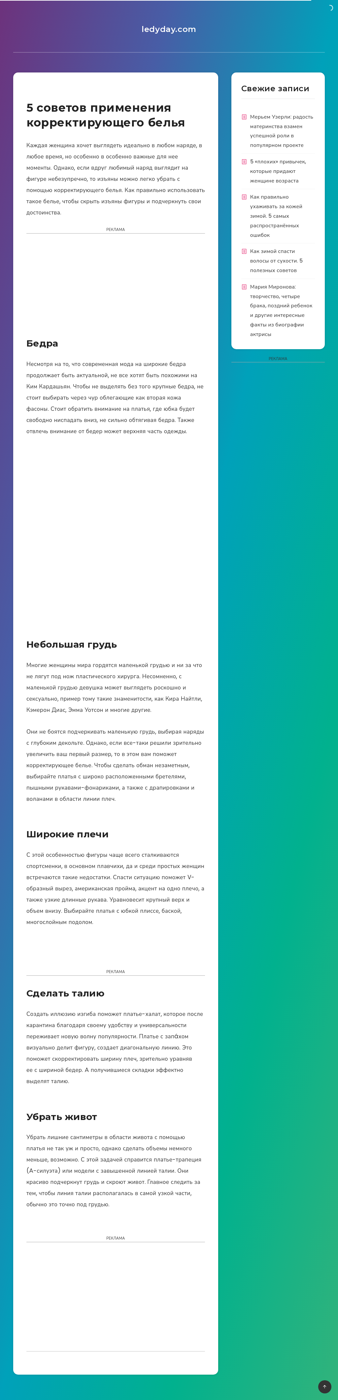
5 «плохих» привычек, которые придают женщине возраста (278, 171)
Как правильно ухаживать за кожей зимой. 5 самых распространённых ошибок (276, 215)
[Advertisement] (115, 287)
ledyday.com (169, 29)
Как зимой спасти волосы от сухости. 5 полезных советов (276, 260)
